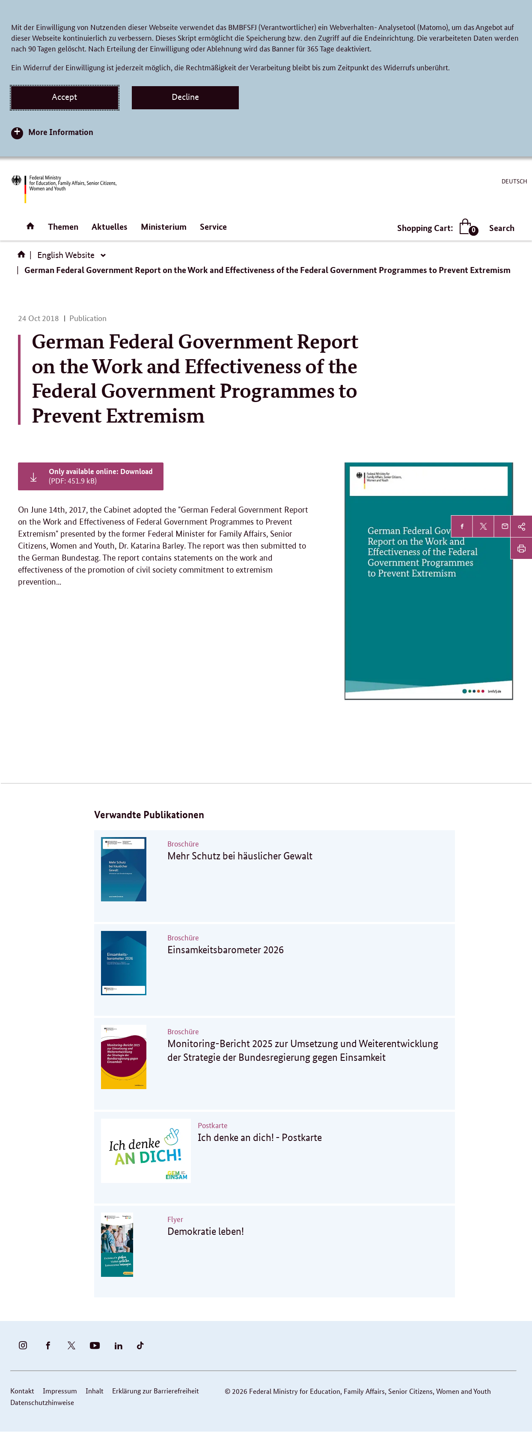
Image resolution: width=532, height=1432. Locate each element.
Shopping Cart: (435, 228)
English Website (66, 255)
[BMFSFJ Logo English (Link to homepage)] (63, 189)
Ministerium (164, 226)
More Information (60, 131)
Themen (63, 226)
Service (213, 226)
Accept (64, 97)
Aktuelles (110, 226)
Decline (185, 97)
